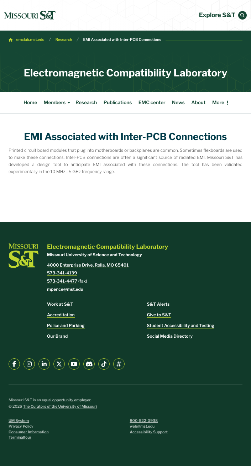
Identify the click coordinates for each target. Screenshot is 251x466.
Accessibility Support (149, 432)
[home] (30, 15)
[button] (242, 15)
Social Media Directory (170, 336)
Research (64, 39)
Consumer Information (29, 432)
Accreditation (61, 314)
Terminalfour (20, 437)
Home (15, 103)
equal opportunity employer (66, 400)
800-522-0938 (144, 420)
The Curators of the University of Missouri (60, 406)
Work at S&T (60, 304)
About (183, 103)
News (163, 103)
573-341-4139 (62, 272)
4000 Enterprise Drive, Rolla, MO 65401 (88, 265)
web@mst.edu (142, 426)
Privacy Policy (21, 426)
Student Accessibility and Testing (180, 325)
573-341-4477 (62, 281)
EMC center (137, 103)
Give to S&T (159, 314)
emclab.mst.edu (30, 39)
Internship (208, 103)
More (233, 103)
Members (43, 102)
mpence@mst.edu (65, 289)
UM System (19, 420)
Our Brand (57, 336)
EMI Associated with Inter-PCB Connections (122, 39)
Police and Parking (66, 325)
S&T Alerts (158, 304)
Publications (103, 103)
